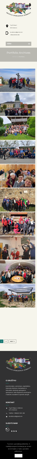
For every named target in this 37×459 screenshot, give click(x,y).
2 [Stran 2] (6, 341)
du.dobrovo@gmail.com (16, 32)
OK (18, 456)
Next (12, 341)
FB (7, 430)
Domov (14, 57)
